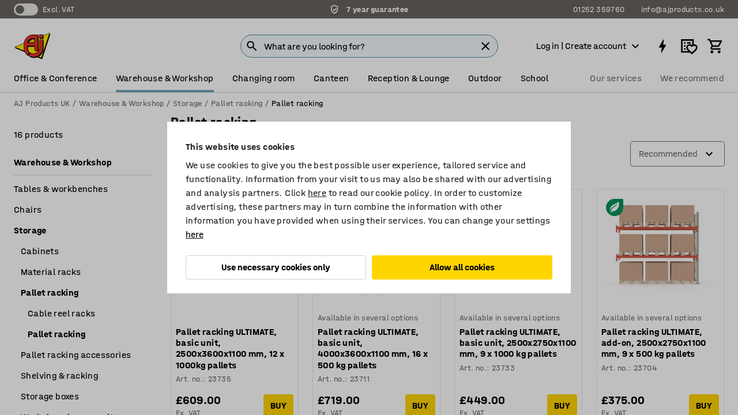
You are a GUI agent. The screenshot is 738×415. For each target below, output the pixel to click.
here (317, 192)
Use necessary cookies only (275, 267)
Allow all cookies (462, 267)
